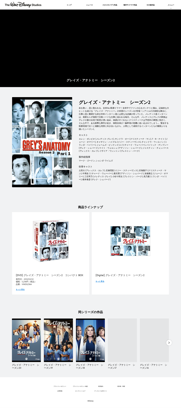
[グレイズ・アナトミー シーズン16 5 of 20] (154, 340)
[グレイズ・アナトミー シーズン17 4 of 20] (122, 340)
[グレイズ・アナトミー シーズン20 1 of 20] (26, 340)
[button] (169, 342)
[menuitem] (69, 5)
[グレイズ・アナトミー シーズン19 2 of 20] (58, 340)
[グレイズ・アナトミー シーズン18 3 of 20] (90, 340)
